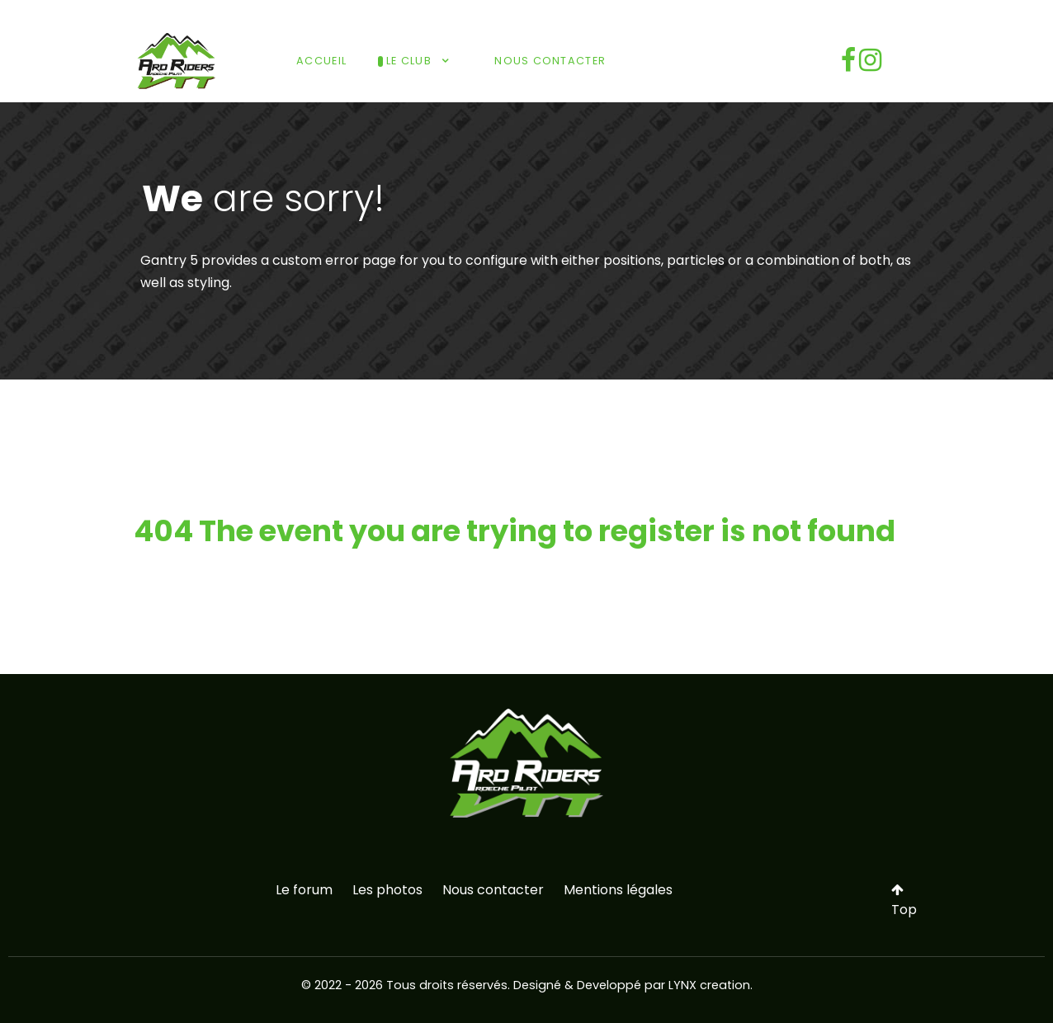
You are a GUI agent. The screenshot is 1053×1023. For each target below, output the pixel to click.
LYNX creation (709, 985)
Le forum (304, 889)
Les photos (387, 889)
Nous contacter (493, 889)
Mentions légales (618, 889)
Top (904, 901)
